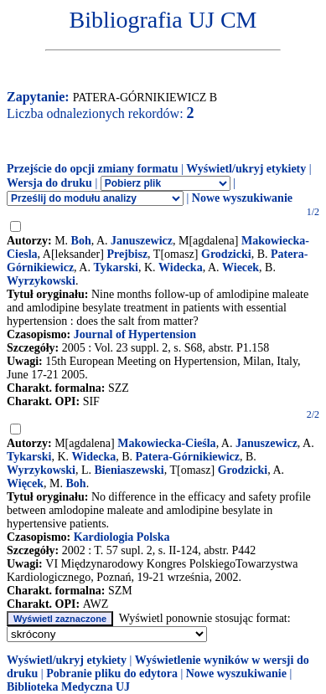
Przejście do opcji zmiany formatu (93, 168)
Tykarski (115, 267)
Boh (81, 240)
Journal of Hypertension (135, 334)
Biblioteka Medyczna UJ (68, 687)
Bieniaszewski (129, 470)
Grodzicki (226, 254)
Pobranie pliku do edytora (112, 673)
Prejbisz (126, 254)
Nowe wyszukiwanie (242, 198)
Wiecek (240, 267)
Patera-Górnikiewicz (188, 456)
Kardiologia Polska (122, 537)
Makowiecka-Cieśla (166, 443)
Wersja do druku (49, 183)
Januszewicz (142, 240)
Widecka (180, 267)
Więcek (25, 483)
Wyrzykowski (41, 281)
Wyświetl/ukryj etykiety (246, 168)
